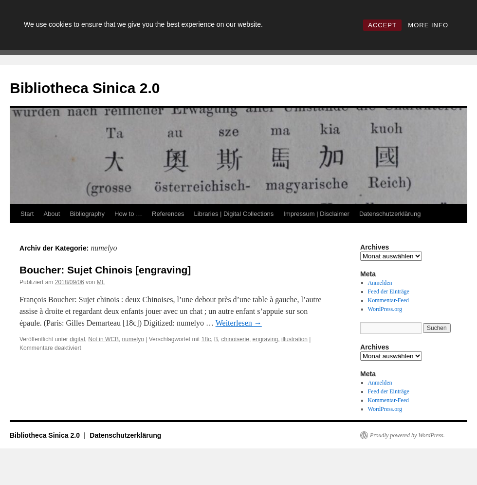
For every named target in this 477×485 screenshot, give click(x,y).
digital (77, 339)
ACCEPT (382, 25)
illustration (294, 339)
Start (27, 213)
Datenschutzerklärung (390, 213)
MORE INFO (428, 25)
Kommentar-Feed (388, 300)
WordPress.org (385, 309)
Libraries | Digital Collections (234, 213)
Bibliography (87, 213)
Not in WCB (103, 339)
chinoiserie (235, 339)
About (51, 213)
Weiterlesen (239, 323)
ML (101, 282)
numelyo (133, 339)
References (168, 213)
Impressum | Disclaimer (316, 213)
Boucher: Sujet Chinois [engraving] (105, 269)
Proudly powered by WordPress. (407, 435)
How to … (128, 213)
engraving (265, 339)
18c (206, 339)
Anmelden (380, 282)
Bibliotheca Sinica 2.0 (85, 88)
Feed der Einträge (388, 291)
